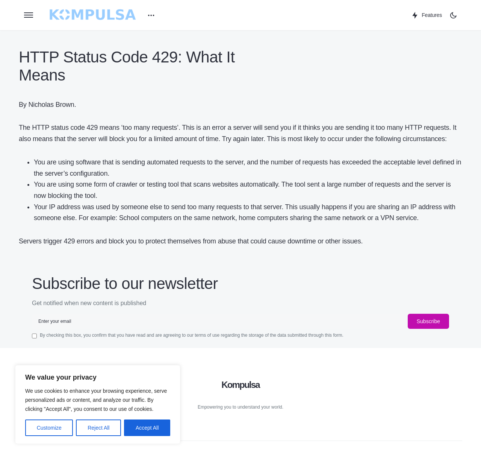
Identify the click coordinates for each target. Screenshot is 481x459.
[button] (28, 15)
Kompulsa (240, 385)
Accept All (147, 428)
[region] (97, 404)
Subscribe (428, 321)
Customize (49, 428)
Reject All (98, 428)
